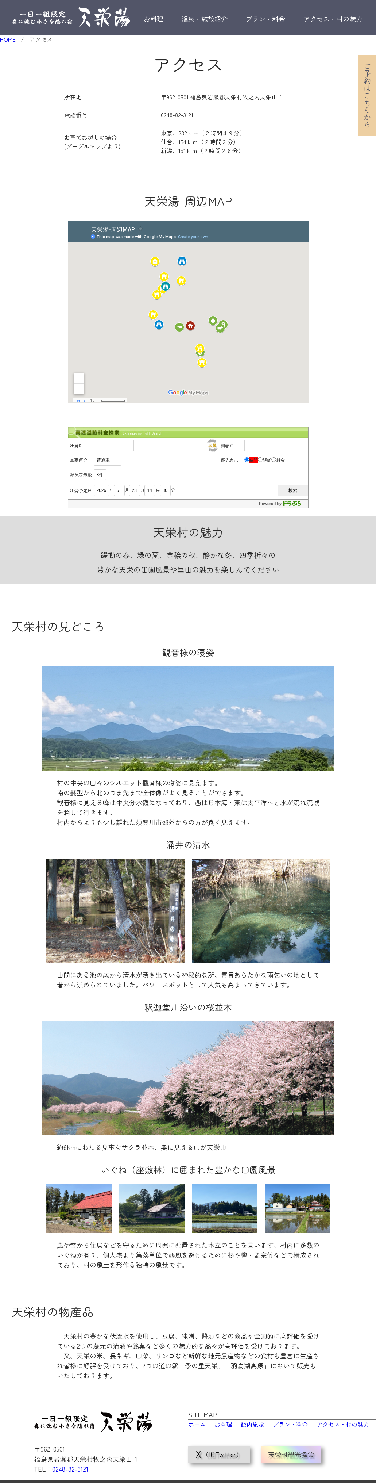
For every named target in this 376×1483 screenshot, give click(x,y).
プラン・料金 (265, 18)
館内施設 (252, 1423)
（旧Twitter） (219, 1447)
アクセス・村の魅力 (333, 18)
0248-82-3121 (177, 114)
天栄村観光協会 (291, 1447)
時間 (253, 459)
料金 (280, 459)
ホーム (197, 1423)
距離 (267, 459)
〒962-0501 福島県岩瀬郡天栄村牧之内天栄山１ (222, 96)
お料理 (153, 18)
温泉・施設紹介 (205, 18)
